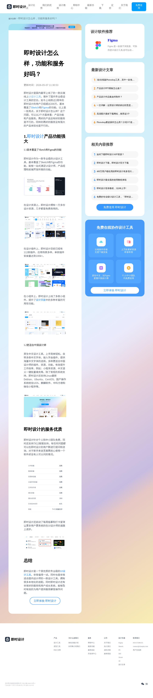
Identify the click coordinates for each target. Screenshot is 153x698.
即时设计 (35, 136)
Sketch (120, 646)
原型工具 (57, 646)
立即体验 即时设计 (45, 600)
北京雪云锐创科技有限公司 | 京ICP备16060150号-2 (20, 683)
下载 (101, 6)
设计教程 (61, 6)
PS (119, 650)
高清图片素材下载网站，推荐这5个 (113, 114)
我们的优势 (46, 6)
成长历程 (107, 650)
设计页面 (41, 300)
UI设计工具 (35, 96)
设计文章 (12, 19)
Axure (120, 657)
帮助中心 (75, 6)
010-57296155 (138, 643)
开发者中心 (92, 653)
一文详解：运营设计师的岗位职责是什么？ (116, 105)
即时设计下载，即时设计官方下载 (113, 163)
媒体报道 (107, 653)
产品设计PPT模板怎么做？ (109, 88)
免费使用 (139, 6)
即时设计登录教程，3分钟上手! (111, 188)
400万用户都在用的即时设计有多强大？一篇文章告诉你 (116, 171)
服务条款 (91, 650)
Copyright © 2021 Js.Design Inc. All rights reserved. (19, 685)
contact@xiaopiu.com (140, 646)
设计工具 (57, 643)
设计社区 (30, 6)
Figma (113, 40)
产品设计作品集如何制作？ (109, 97)
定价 (111, 6)
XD (119, 653)
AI (119, 661)
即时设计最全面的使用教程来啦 (112, 180)
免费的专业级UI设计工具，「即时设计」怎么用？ (116, 197)
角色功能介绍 (73, 643)
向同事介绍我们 (74, 646)
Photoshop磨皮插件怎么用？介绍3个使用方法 (116, 122)
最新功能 (89, 6)
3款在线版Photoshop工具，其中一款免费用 (116, 80)
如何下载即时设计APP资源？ (110, 154)
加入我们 (107, 646)
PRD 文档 (57, 650)
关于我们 (123, 6)
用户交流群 (137, 650)
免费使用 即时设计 (114, 207)
